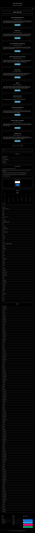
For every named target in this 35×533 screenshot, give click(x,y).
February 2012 (4, 332)
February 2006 (4, 452)
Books (3, 216)
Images (3, 236)
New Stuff (4, 256)
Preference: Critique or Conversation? (17, 121)
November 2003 (4, 497)
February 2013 (4, 317)
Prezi (3, 268)
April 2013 (4, 315)
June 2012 (4, 327)
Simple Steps (4, 286)
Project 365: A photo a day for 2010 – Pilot (10, 169)
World (3, 298)
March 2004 (4, 490)
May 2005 (4, 467)
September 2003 (4, 500)
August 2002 (4, 512)
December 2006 (4, 435)
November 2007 (4, 417)
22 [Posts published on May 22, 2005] (30, 200)
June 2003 (4, 505)
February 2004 (4, 492)
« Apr (3, 204)
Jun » (4, 204)
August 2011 (4, 342)
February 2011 (4, 352)
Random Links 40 (17, 70)
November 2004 (4, 477)
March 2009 (4, 390)
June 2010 (4, 365)
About (13, 519)
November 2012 (4, 322)
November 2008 (4, 397)
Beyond (3, 211)
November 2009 (4, 377)
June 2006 (4, 445)
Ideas (3, 234)
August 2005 (4, 462)
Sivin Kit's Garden (17, 3)
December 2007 (4, 415)
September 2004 (4, 480)
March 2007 (4, 430)
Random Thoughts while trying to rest (17, 17)
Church (3, 219)
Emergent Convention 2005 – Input (17, 108)
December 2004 (4, 475)
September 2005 (4, 460)
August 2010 (4, 362)
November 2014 (4, 310)
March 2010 (4, 370)
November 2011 (4, 337)
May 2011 (4, 347)
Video (3, 296)
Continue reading (17, 38)
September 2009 (4, 380)
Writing (3, 301)
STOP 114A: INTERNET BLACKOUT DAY (21, 175)
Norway (3, 258)
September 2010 (4, 360)
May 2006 (4, 447)
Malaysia (4, 246)
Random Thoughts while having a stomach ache (17, 57)
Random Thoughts (5, 273)
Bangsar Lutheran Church (6, 209)
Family (3, 226)
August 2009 (4, 382)
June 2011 (4, 345)
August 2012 (4, 325)
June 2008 (4, 405)
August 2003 (4, 502)
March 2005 (4, 470)
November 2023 (4, 307)
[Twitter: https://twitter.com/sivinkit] (28, 523)
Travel (3, 293)
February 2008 (4, 412)
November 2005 (4, 457)
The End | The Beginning (5, 160)
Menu (32, 8)
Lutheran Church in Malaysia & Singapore (7, 244)
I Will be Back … (4, 162)
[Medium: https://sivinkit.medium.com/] (28, 528)
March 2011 (4, 350)
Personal (4, 261)
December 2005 (4, 455)
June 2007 (4, 425)
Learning (4, 239)
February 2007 (4, 432)
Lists (3, 241)
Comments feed (4, 522)
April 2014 (4, 312)
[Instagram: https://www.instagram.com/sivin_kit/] (28, 526)
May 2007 (4, 427)
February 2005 (4, 472)
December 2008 (4, 395)
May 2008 (4, 407)
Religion (3, 278)
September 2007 (4, 420)
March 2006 (4, 450)
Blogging (4, 214)
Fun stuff (4, 231)
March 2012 (4, 330)
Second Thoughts (5, 283)
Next (21, 146)
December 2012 (4, 320)
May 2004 (4, 487)
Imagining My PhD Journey (7, 177)
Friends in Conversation (5, 229)
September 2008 (4, 400)
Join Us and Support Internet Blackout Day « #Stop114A (9, 175)
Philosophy (4, 263)
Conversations (4, 221)
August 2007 (4, 422)
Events (3, 224)
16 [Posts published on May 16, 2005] (4, 200)
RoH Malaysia (4, 281)
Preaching (4, 266)
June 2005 (4, 465)
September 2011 (4, 340)
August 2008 (4, 402)
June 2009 (4, 385)
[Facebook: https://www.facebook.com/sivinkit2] (28, 521)
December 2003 (4, 495)
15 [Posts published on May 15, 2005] (30, 199)
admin (21, 19)
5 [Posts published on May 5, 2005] (17, 197)
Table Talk (17, 83)
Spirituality (4, 288)
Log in (2, 519)
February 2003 (4, 510)
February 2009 (4, 392)
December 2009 (4, 375)
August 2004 (4, 482)
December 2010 (4, 355)
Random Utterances (5, 276)
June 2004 (4, 485)
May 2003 (4, 507)
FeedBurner (19, 187)
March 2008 (4, 410)
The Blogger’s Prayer (17, 134)
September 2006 (4, 440)
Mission (3, 251)
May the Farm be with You (17, 96)
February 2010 (4, 372)
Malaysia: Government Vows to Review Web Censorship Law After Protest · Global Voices (13, 171)
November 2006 (4, 437)
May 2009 (4, 387)
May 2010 (4, 367)
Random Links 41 (17, 30)
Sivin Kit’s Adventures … (5, 157)
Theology (4, 291)
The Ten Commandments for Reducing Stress (17, 43)
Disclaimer (14, 522)
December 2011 (4, 335)
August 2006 (4, 442)
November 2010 (4, 357)
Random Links (4, 271)
